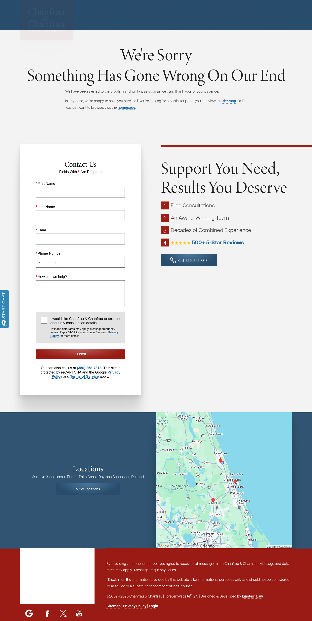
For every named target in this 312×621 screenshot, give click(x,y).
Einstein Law (252, 596)
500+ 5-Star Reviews (218, 242)
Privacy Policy (134, 605)
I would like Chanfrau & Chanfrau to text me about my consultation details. (85, 327)
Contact (236, 15)
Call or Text (273, 15)
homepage (126, 107)
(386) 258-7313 (89, 368)
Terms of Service (84, 376)
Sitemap (113, 605)
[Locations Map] (224, 479)
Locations (212, 15)
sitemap (229, 100)
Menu (187, 15)
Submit (80, 354)
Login (153, 605)
